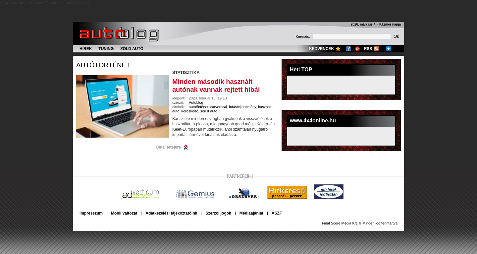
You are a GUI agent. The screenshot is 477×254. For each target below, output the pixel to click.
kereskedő (190, 111)
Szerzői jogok (218, 213)
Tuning (106, 48)
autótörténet (103, 65)
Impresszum (91, 213)
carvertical (218, 107)
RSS (368, 48)
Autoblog (196, 102)
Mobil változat (124, 213)
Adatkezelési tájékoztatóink (171, 213)
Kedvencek (321, 48)
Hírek (86, 48)
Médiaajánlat (251, 213)
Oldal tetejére (168, 147)
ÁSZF (277, 213)
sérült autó (208, 111)
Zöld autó (131, 48)
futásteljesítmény (242, 107)
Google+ (357, 48)
